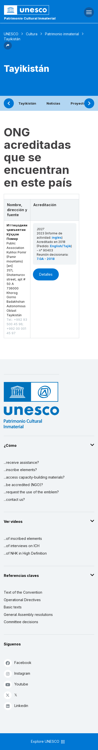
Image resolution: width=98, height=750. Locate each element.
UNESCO (11, 34)
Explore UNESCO (48, 741)
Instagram (17, 673)
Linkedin (16, 706)
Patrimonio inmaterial (62, 34)
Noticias (53, 103)
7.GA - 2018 (46, 259)
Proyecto (78, 103)
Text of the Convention (23, 592)
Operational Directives (22, 600)
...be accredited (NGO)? (23, 485)
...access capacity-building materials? (34, 477)
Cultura (31, 34)
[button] (8, 48)
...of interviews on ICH (21, 546)
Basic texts (13, 607)
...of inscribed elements (23, 538)
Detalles (46, 274)
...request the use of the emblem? (31, 492)
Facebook (17, 663)
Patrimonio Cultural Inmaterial (30, 18)
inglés (57, 237)
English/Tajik (60, 246)
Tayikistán (27, 103)
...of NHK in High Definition (25, 553)
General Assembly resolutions (28, 614)
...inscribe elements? (20, 470)
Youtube (16, 684)
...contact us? (14, 499)
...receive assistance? (21, 462)
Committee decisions (21, 622)
